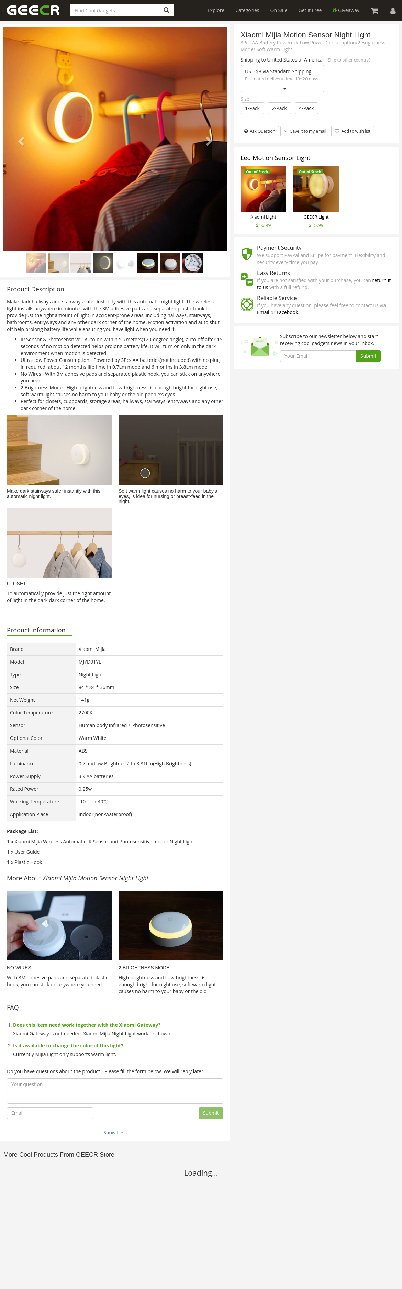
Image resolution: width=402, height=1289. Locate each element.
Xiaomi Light (263, 217)
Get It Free (310, 10)
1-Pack (252, 108)
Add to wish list (352, 131)
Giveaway (346, 10)
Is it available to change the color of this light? (68, 1045)
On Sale (279, 10)
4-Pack (306, 108)
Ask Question (259, 131)
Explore (216, 10)
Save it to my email (305, 131)
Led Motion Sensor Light (275, 158)
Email (263, 312)
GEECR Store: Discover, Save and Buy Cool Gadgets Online (37, 14)
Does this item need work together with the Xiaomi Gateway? (86, 1025)
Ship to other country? (349, 60)
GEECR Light (315, 217)
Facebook (287, 312)
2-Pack (279, 108)
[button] (20, 139)
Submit (211, 1113)
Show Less (115, 1132)
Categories (247, 10)
